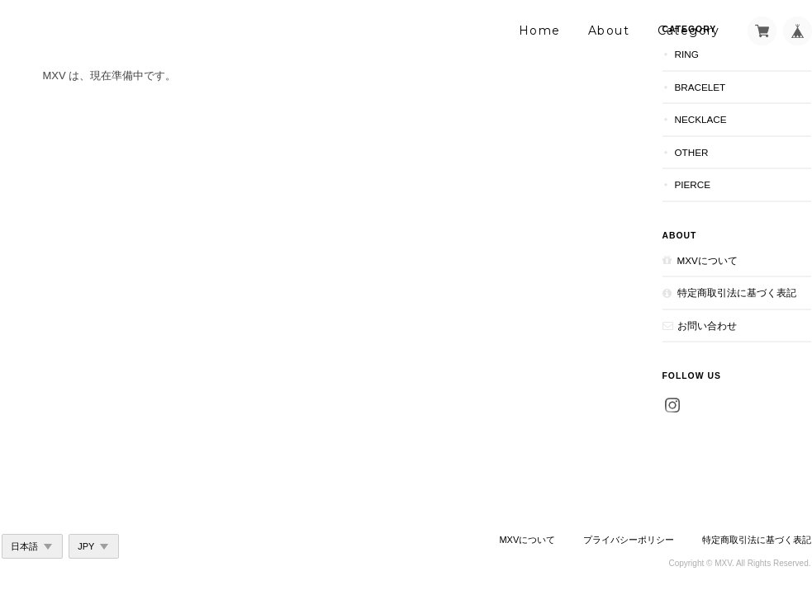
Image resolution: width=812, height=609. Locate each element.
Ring (687, 54)
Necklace (701, 119)
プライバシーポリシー (628, 540)
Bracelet (700, 87)
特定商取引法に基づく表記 (736, 292)
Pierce (693, 184)
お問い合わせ (707, 325)
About (608, 30)
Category (689, 30)
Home (540, 30)
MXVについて (707, 260)
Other (692, 152)
